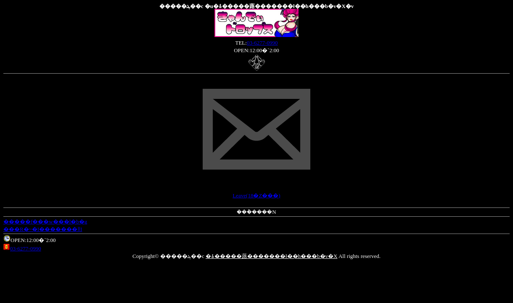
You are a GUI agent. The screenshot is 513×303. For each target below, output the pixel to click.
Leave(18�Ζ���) (256, 195)
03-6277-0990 (262, 43)
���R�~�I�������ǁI (42, 229)
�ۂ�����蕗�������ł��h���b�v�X (272, 256)
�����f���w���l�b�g (45, 221)
